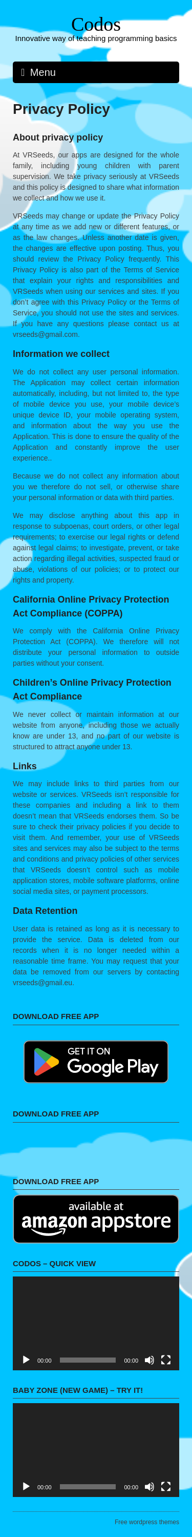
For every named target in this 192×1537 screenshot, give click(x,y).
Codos (96, 24)
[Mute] (149, 1360)
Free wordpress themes (147, 1522)
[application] (96, 1323)
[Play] (26, 1360)
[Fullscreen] (166, 1360)
